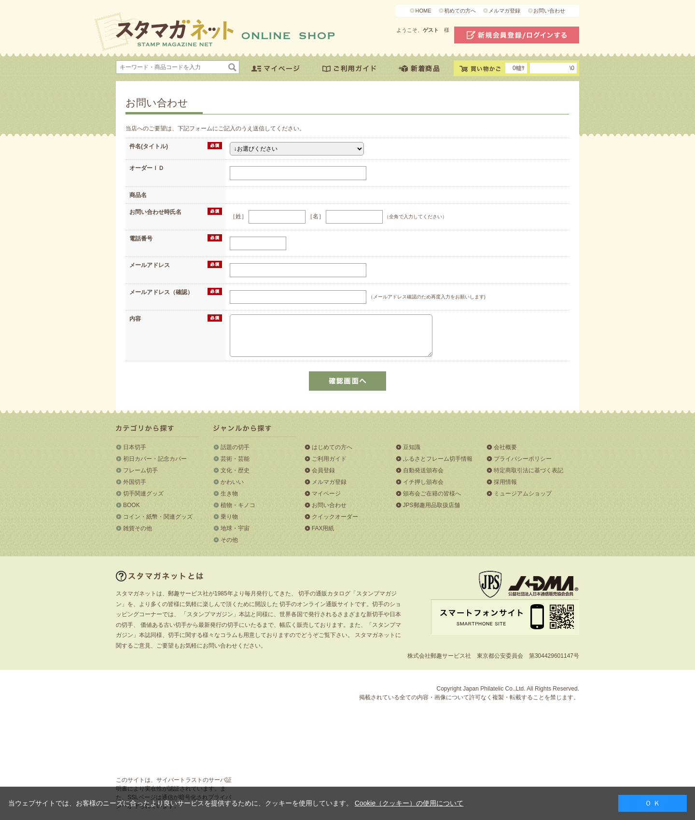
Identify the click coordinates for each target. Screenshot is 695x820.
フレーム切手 (140, 470)
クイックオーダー (335, 516)
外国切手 (134, 482)
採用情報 (505, 482)
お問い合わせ (549, 11)
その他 (229, 540)
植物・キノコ (238, 505)
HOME (423, 11)
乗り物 (229, 516)
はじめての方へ (332, 447)
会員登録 (323, 470)
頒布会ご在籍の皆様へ (432, 493)
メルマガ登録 (504, 11)
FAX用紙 (323, 528)
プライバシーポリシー (523, 458)
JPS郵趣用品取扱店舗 (431, 505)
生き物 (229, 493)
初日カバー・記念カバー (155, 458)
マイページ (326, 493)
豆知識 (411, 447)
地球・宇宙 (235, 528)
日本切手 (134, 447)
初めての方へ (460, 11)
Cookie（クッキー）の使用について (409, 803)
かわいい (232, 482)
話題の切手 (235, 447)
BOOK (131, 505)
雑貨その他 (137, 528)
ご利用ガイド (329, 458)
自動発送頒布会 (423, 470)
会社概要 (505, 447)
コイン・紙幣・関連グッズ (158, 516)
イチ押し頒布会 (423, 482)
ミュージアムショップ (523, 493)
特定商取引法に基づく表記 (528, 470)
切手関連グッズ (143, 493)
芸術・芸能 (235, 458)
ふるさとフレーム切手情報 (438, 458)
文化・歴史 (235, 470)
